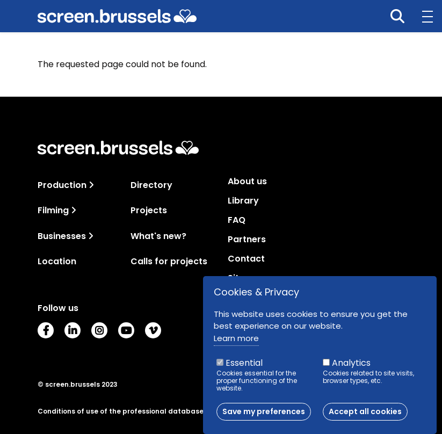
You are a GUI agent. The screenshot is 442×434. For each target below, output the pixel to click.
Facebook (46, 330)
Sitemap (246, 278)
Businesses (62, 236)
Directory (151, 185)
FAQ (236, 220)
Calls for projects (169, 261)
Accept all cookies (365, 415)
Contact (246, 259)
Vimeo (153, 330)
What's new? (158, 236)
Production (62, 185)
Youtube (126, 330)
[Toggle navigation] (91, 185)
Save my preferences (263, 415)
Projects (149, 210)
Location (57, 261)
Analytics (351, 367)
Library (243, 201)
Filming (53, 210)
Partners (247, 239)
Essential (244, 367)
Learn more (236, 342)
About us (247, 181)
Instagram (99, 330)
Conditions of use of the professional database (121, 411)
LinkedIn (72, 330)
